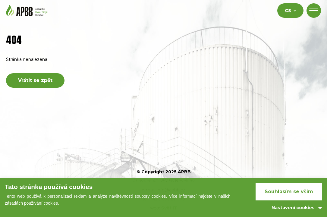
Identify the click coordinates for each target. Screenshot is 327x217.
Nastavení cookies (293, 207)
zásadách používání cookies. (32, 203)
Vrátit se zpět (35, 80)
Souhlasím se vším (289, 191)
